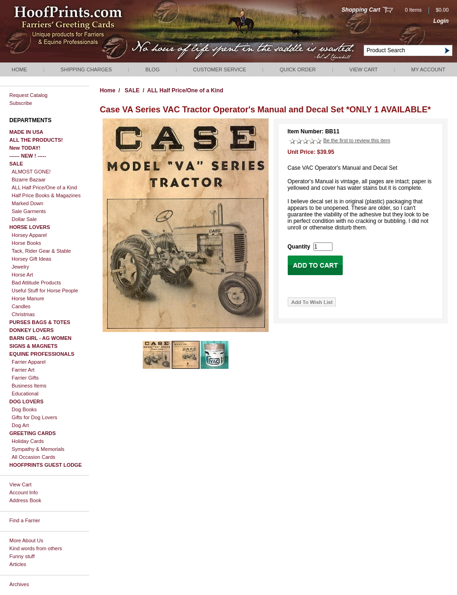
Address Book (25, 500)
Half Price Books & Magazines (46, 195)
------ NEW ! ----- (27, 156)
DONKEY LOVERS (31, 330)
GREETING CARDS (32, 433)
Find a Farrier (24, 520)
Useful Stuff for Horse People (45, 290)
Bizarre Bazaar (29, 179)
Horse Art (22, 274)
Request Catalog (28, 95)
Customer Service (219, 69)
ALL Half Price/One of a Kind (44, 187)
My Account (428, 69)
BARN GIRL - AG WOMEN (40, 338)
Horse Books (26, 243)
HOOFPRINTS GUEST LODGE (45, 465)
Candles (21, 306)
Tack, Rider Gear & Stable (41, 251)
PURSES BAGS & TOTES (39, 322)
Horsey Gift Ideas (31, 259)
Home (19, 69)
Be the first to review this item (356, 140)
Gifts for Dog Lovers (34, 417)
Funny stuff (22, 556)
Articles (17, 564)
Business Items (29, 385)
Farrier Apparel (29, 362)
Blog (152, 69)
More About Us (26, 540)
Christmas (23, 314)
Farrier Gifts (25, 378)
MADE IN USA (26, 132)
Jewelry (20, 267)
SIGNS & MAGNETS (33, 346)
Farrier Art (23, 370)
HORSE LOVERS (29, 227)
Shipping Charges (86, 69)
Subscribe (20, 103)
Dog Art (20, 425)
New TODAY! (25, 148)
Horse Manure (28, 298)
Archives (19, 584)
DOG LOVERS (26, 401)
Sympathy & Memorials (38, 449)
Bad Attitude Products (36, 282)
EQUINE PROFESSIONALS (41, 354)
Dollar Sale (24, 219)
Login (441, 21)
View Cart (363, 69)
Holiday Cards (28, 441)
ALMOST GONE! (31, 171)
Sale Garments (29, 211)
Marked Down (27, 203)
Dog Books (24, 409)
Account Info (23, 492)
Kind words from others (35, 548)
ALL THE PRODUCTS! (36, 140)
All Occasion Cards (33, 457)
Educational (25, 393)
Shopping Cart (361, 10)
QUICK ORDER (298, 69)
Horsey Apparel (29, 235)
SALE (16, 163)
